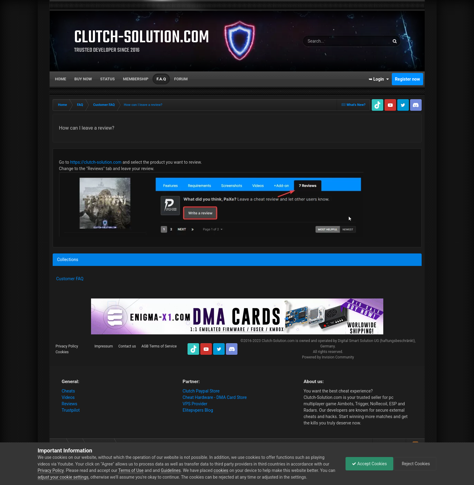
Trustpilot (71, 410)
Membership (135, 79)
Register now (407, 79)
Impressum (103, 346)
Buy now (83, 79)
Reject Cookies (415, 463)
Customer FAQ (70, 278)
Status (107, 79)
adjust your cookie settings (63, 477)
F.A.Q (161, 79)
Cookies (62, 352)
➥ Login (379, 79)
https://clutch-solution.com (95, 162)
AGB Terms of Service (159, 346)
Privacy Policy (67, 346)
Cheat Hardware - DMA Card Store (215, 397)
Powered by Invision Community (328, 357)
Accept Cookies (369, 463)
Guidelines (171, 470)
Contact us (127, 346)
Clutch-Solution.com (278, 341)
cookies (221, 470)
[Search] (329, 41)
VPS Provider (195, 403)
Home (60, 79)
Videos (68, 397)
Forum (181, 79)
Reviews (69, 403)
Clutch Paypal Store (201, 391)
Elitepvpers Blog (198, 410)
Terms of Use (131, 470)
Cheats (68, 391)
